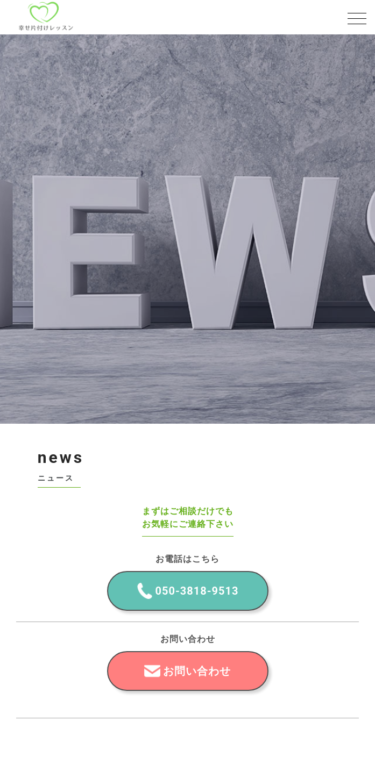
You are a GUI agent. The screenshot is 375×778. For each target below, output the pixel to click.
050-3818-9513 (197, 590)
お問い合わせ (197, 671)
